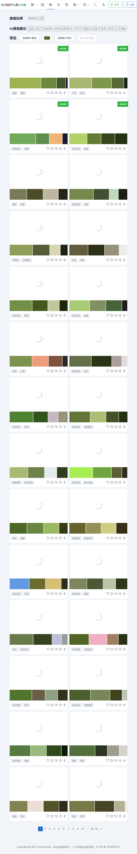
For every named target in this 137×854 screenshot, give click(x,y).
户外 (74, 93)
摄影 (14, 204)
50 (96, 828)
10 (82, 828)
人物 (22, 371)
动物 (14, 93)
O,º (39, 28)
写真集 (15, 260)
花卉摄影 (76, 649)
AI (110, 28)
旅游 (31, 28)
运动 (82, 93)
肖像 (22, 204)
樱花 (86, 28)
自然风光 (16, 148)
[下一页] (101, 829)
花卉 (86, 371)
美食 (95, 28)
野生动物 (88, 482)
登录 (114, 4)
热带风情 (28, 482)
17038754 (111, 846)
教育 (26, 315)
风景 (82, 760)
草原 (103, 28)
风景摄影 (16, 482)
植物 (123, 28)
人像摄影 (26, 260)
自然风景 (76, 204)
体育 (14, 371)
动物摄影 (88, 427)
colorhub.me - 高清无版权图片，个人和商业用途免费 (65, 846)
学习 (78, 28)
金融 (14, 816)
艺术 (22, 816)
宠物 (22, 93)
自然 (74, 260)
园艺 (26, 705)
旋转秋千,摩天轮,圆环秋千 (58, 28)
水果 (26, 594)
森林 (86, 594)
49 (92, 828)
